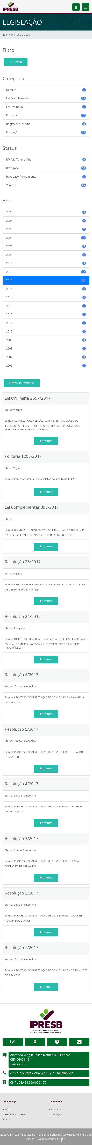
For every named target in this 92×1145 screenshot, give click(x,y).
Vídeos (7, 1119)
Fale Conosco (56, 1109)
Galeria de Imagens (14, 1114)
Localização (55, 1114)
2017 (15, 62)
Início (8, 34)
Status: (9, 409)
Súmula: (9, 420)
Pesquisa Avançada (21, 383)
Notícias (7, 1109)
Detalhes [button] (46, 441)
